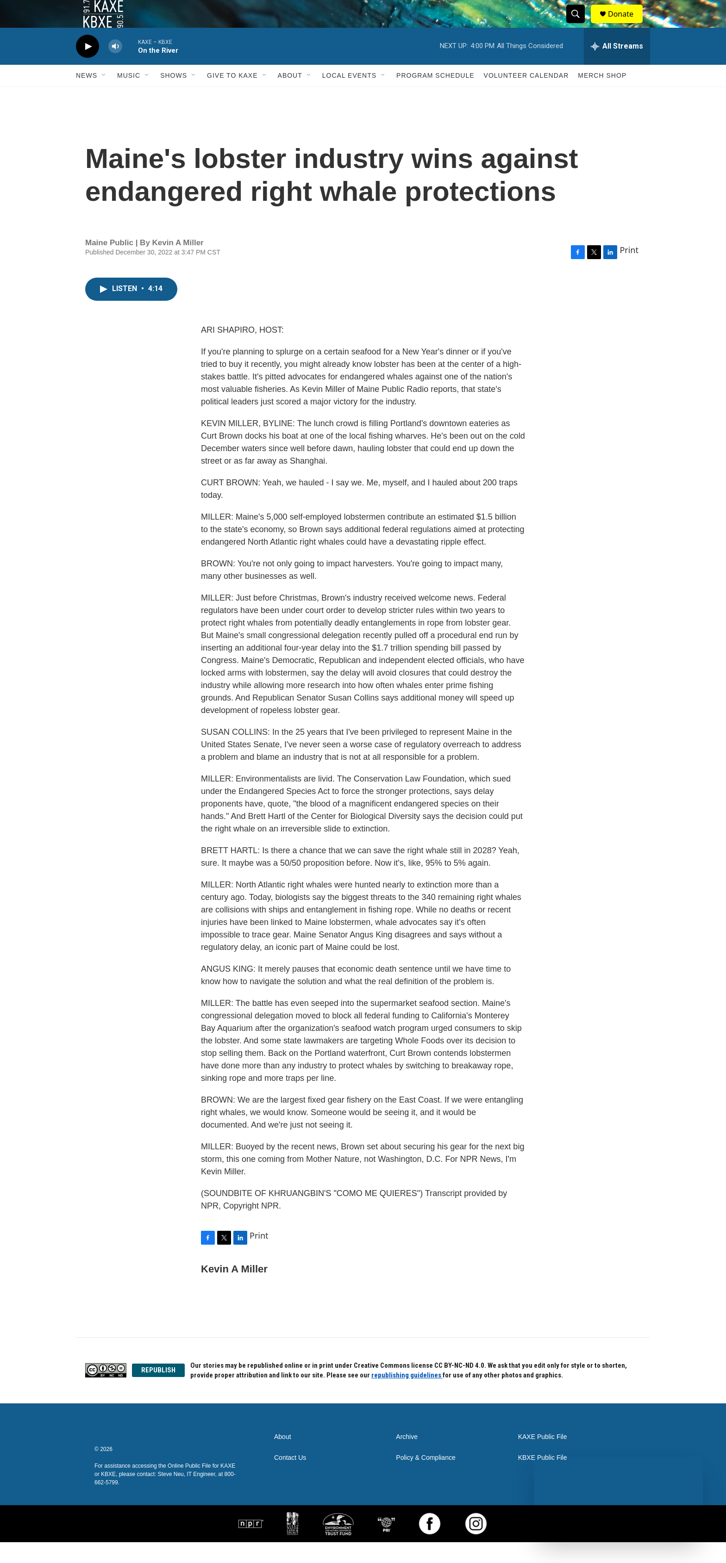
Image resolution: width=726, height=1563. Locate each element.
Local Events (349, 96)
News (86, 96)
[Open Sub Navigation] (104, 96)
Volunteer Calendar (526, 96)
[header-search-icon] (579, 24)
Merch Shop (602, 96)
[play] (87, 67)
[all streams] (617, 67)
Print (629, 270)
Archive (407, 1457)
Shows (173, 96)
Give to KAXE (232, 96)
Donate (626, 24)
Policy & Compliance (425, 1478)
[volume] (115, 67)
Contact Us (290, 1478)
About (290, 96)
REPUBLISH (158, 1391)
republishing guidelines (407, 1396)
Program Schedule (435, 96)
